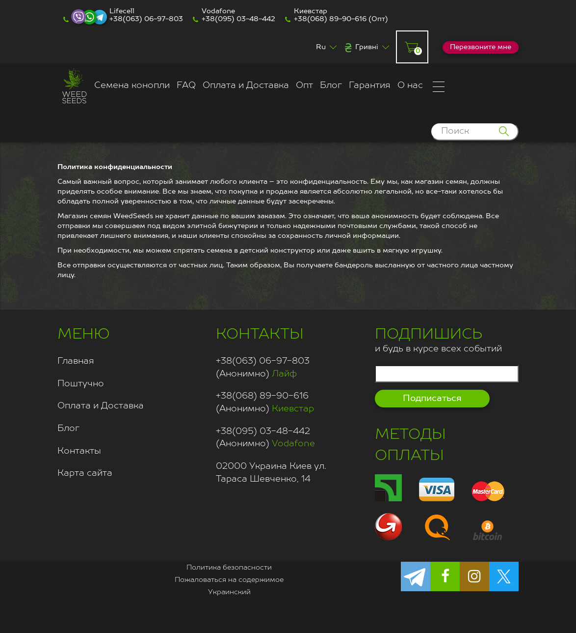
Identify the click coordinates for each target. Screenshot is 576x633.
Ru (321, 47)
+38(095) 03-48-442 (238, 19)
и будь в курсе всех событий (438, 338)
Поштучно (80, 383)
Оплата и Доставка (246, 85)
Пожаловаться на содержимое (229, 579)
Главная (75, 361)
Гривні (366, 47)
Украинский (229, 592)
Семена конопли (132, 85)
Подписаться (432, 398)
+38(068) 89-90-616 (330, 19)
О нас (410, 85)
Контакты (79, 451)
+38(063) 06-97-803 (146, 19)
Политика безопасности (229, 567)
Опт (304, 85)
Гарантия (370, 85)
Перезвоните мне (480, 47)
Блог (331, 85)
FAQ (186, 85)
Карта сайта (84, 473)
